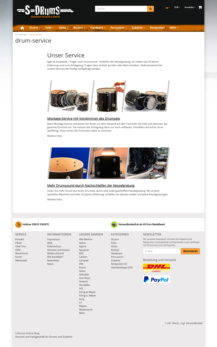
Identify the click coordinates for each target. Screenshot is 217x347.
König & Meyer (87, 292)
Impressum (53, 239)
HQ (81, 288)
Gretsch (83, 281)
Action (82, 242)
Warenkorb (21, 253)
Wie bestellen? (55, 256)
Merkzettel (21, 260)
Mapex (83, 306)
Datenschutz (54, 246)
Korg (81, 299)
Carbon (83, 256)
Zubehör (138, 27)
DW (81, 263)
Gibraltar (84, 274)
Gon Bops (84, 278)
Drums (34, 27)
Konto (18, 256)
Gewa (82, 270)
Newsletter (53, 260)
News (50, 263)
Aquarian (84, 249)
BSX (81, 253)
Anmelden (190, 7)
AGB (49, 242)
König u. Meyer (87, 295)
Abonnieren (190, 251)
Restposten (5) (119, 263)
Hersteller (84, 285)
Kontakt (19, 239)
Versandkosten (194, 323)
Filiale (18, 242)
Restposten (157, 27)
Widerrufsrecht (55, 253)
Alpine (82, 246)
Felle (49, 27)
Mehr (174, 27)
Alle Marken (85, 239)
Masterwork (86, 309)
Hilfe (17, 249)
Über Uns (20, 246)
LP (80, 302)
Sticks (63, 27)
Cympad (83, 260)
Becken (79, 27)
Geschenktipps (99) (121, 267)
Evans (82, 267)
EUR (177, 7)
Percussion (118, 27)
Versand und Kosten (58, 249)
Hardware (97, 27)
